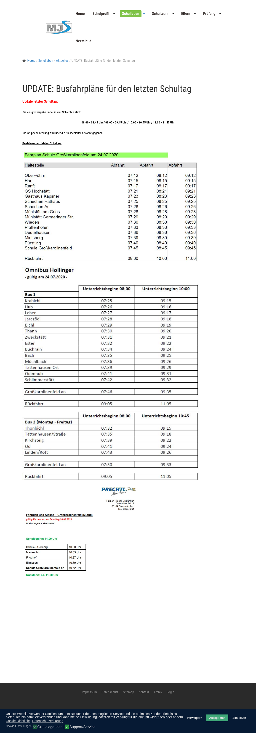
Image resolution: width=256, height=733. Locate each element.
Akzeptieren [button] (217, 718)
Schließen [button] (239, 718)
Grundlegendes (49, 727)
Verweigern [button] (194, 718)
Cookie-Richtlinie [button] (18, 721)
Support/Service (82, 727)
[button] (103, 13)
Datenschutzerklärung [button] (47, 721)
